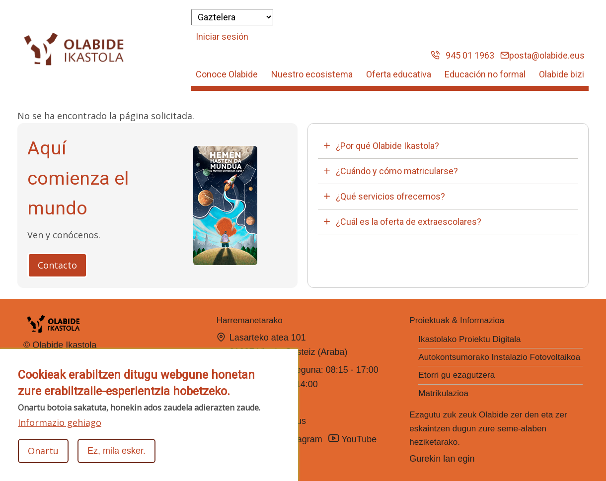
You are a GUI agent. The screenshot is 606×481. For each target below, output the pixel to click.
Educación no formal (485, 74)
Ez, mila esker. (116, 451)
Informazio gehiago (59, 422)
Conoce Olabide (227, 74)
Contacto (57, 265)
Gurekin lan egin (441, 459)
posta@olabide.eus (542, 55)
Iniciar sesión (222, 36)
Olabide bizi (561, 74)
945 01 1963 (462, 55)
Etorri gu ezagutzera (456, 375)
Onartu (43, 451)
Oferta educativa (398, 74)
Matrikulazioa (443, 393)
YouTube (353, 438)
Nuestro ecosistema (312, 74)
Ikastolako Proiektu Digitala (469, 339)
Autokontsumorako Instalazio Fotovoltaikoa (499, 357)
